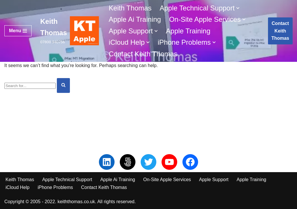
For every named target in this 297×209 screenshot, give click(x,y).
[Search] (30, 86)
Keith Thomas (130, 8)
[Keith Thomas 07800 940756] (69, 31)
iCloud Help (18, 187)
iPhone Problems (55, 187)
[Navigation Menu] (18, 30)
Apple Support (213, 179)
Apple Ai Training (135, 19)
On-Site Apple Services (167, 179)
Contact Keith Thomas (143, 54)
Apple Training (188, 31)
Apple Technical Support (67, 179)
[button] (238, 8)
